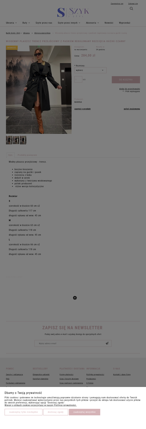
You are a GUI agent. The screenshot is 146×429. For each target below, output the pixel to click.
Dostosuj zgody (56, 412)
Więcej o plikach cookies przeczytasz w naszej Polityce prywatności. (41, 405)
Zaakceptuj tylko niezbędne (23, 412)
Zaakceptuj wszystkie (84, 412)
